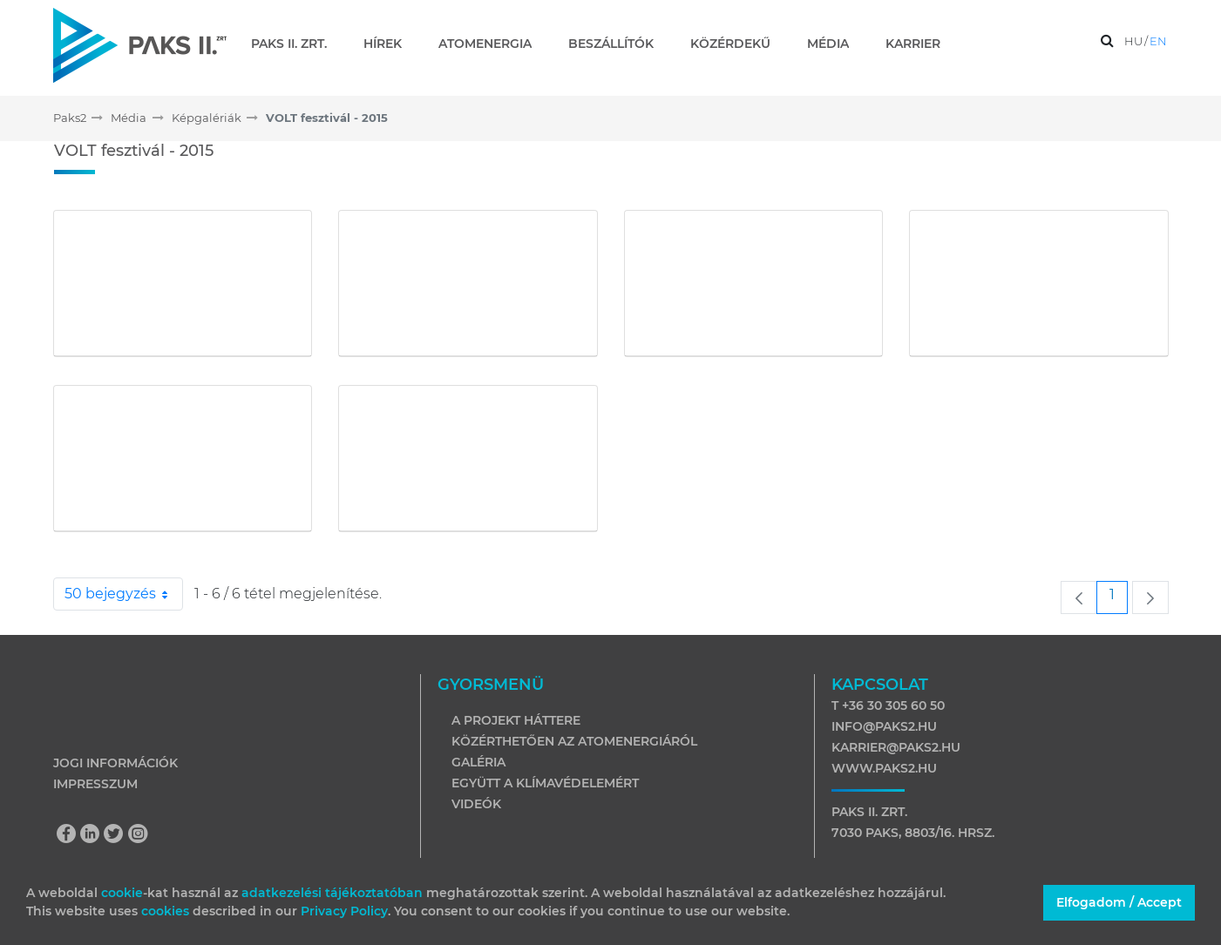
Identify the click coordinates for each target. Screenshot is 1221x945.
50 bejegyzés (123, 594)
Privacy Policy (344, 911)
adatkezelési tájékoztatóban (332, 893)
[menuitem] (296, 43)
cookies (167, 911)
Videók (476, 804)
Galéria (478, 762)
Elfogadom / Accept (1119, 902)
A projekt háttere (515, 720)
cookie (122, 893)
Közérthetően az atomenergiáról (574, 741)
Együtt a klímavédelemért (545, 783)
